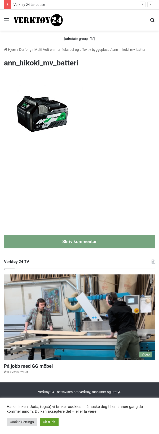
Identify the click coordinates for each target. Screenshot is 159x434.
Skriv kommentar (79, 241)
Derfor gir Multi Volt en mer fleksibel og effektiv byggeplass (64, 50)
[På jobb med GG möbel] (79, 317)
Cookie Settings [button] (22, 422)
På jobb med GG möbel (28, 366)
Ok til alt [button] (49, 422)
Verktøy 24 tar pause (29, 5)
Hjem (10, 50)
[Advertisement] (79, 189)
